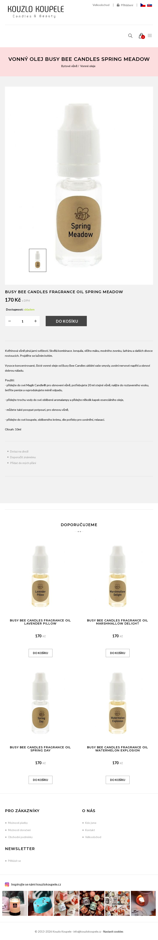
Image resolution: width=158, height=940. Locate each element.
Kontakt (90, 830)
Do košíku (67, 321)
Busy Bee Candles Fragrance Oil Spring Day (40, 748)
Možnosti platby (18, 822)
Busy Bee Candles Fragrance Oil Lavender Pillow (40, 622)
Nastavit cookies (113, 931)
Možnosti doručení (19, 830)
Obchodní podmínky (20, 837)
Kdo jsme (90, 822)
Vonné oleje (87, 66)
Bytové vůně (69, 66)
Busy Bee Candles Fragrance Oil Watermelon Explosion (117, 748)
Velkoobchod (101, 5)
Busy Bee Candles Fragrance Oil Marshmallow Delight (117, 622)
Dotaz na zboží (19, 451)
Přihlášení (125, 5)
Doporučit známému (23, 457)
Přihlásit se (14, 860)
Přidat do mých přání (23, 463)
